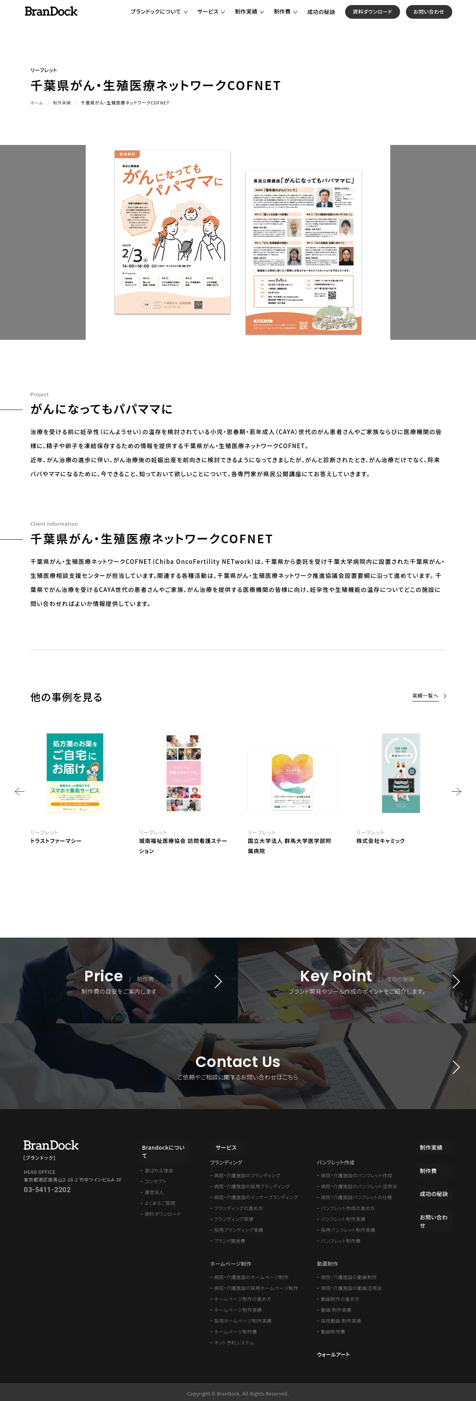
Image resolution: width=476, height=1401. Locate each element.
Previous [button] (20, 791)
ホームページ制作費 (235, 1329)
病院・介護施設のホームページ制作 (251, 1274)
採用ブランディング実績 (238, 1227)
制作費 (294, 19)
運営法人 (154, 1181)
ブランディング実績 (234, 1216)
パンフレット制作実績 (343, 1216)
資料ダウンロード (384, 19)
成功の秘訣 (333, 19)
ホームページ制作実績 (238, 1307)
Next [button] (456, 791)
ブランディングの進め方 (238, 1205)
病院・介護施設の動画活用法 (351, 1285)
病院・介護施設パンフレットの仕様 (356, 1194)
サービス (220, 19)
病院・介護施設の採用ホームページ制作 (256, 1285)
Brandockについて (165, 1144)
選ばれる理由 (159, 1159)
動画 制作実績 (336, 1307)
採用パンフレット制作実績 (348, 1227)
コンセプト (155, 1170)
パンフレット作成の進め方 (348, 1205)
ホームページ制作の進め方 (242, 1296)
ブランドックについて (168, 19)
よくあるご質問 (160, 1192)
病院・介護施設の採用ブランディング (252, 1183)
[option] (292, 792)
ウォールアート (333, 1352)
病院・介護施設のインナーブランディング (256, 1194)
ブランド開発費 (230, 1238)
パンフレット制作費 (341, 1238)
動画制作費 (333, 1329)
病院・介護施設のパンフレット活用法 (359, 1183)
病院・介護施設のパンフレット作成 (356, 1173)
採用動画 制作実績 (341, 1318)
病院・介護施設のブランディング (247, 1173)
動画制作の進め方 (340, 1296)
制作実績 (258, 19)
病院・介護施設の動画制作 (349, 1274)
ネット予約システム (234, 1340)
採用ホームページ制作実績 (243, 1318)
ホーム (37, 102)
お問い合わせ (441, 19)
